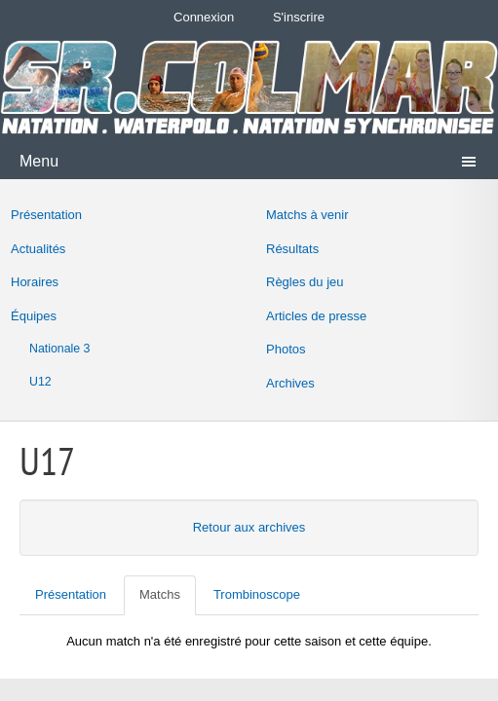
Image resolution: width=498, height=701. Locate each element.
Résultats (292, 248)
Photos (285, 349)
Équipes (34, 316)
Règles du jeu (305, 282)
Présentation (46, 214)
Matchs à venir (307, 214)
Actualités (38, 248)
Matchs (159, 594)
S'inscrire (299, 17)
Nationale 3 (59, 348)
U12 (40, 381)
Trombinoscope (256, 594)
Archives (290, 383)
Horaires (34, 282)
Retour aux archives (249, 527)
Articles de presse (316, 316)
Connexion (203, 17)
